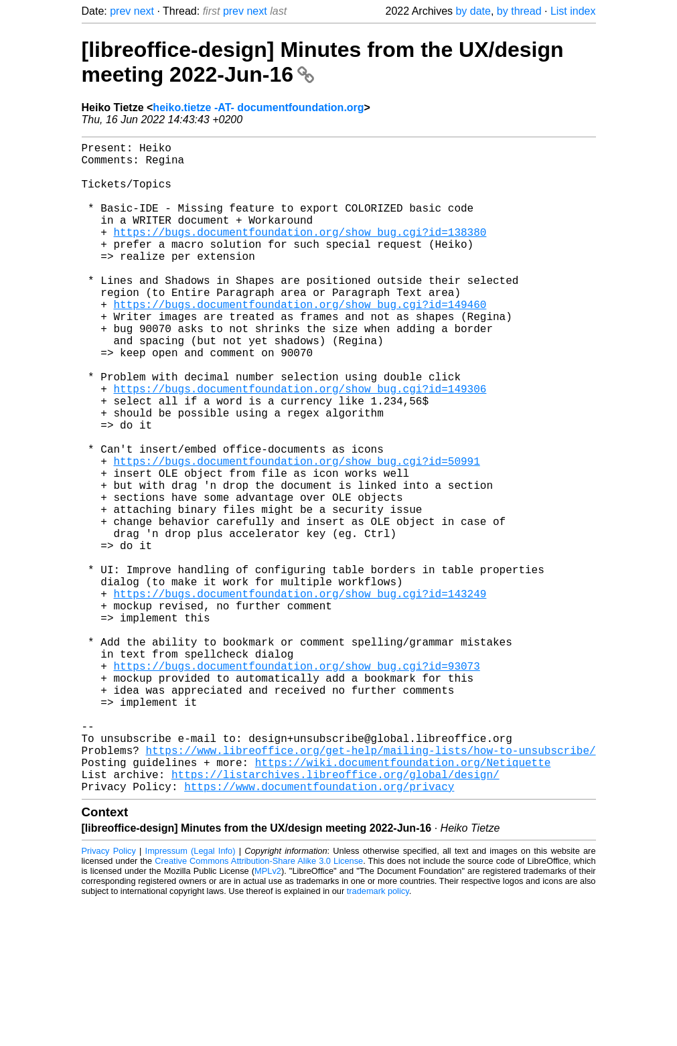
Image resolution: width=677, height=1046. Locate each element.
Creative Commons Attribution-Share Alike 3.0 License (259, 1005)
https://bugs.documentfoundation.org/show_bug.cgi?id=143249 (300, 695)
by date (472, 11)
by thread (519, 11)
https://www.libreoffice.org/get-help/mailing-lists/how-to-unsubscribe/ (371, 886)
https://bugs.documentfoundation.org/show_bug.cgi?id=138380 (300, 253)
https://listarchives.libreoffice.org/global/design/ (335, 916)
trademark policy (378, 1036)
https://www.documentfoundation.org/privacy (319, 930)
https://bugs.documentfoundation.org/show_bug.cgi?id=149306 (300, 444)
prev (120, 11)
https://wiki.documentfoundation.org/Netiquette (403, 901)
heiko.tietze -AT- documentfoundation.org (258, 107)
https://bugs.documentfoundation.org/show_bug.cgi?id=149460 (300, 341)
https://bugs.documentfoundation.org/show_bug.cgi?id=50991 (297, 533)
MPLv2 (267, 1016)
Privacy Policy (109, 995)
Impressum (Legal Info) (190, 995)
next (144, 11)
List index (573, 11)
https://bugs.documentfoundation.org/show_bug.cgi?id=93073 (297, 783)
